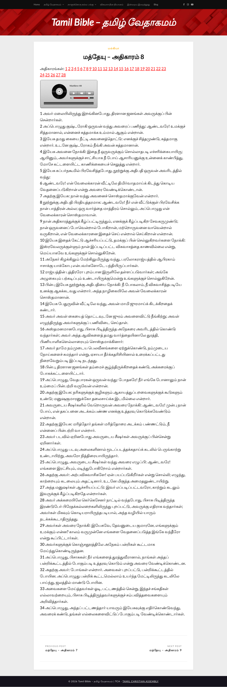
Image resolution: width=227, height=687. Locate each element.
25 (47, 74)
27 (58, 74)
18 (137, 68)
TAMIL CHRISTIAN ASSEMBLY (141, 681)
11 (100, 68)
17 (131, 68)
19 (142, 68)
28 (63, 74)
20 (147, 68)
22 (158, 68)
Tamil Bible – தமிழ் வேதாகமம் (113, 22)
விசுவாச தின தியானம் (111, 4)
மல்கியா (113, 48)
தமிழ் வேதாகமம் (52, 4)
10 (94, 68)
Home (37, 4)
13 (110, 68)
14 (116, 68)
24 (42, 74)
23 (163, 68)
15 (121, 68)
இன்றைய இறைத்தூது (138, 4)
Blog (156, 4)
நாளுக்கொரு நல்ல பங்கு (80, 4)
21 (153, 68)
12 (105, 68)
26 (53, 74)
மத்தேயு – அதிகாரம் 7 (61, 650)
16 (126, 68)
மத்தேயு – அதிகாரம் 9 (165, 650)
